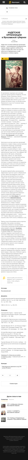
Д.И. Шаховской (10, 135)
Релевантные (4, 399)
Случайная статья (13, 7)
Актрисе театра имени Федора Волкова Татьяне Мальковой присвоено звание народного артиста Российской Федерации (13, 23)
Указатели (11, 399)
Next (26, 18)
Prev (23, 18)
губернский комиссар (15, 197)
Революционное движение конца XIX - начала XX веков (12, 367)
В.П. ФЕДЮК (14, 41)
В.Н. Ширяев (15, 196)
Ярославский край (6, 290)
